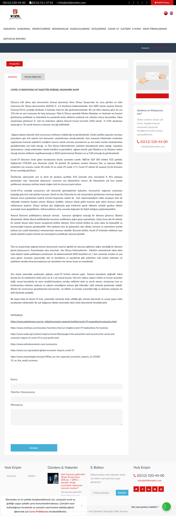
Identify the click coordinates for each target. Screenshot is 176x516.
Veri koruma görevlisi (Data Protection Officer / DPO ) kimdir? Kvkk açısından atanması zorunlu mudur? (73, 481)
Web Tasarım (121, 511)
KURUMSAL (23, 28)
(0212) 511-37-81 (41, 2)
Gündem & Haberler (63, 467)
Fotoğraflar (14, 64)
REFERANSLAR (60, 28)
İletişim (31, 475)
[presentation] (37, 435)
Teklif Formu (162, 2)
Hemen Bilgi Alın (33, 76)
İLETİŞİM (126, 28)
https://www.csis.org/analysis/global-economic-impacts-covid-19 (42, 350)
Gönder (34, 447)
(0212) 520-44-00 (14, 2)
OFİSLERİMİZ (98, 28)
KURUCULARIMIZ (80, 28)
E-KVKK (136, 28)
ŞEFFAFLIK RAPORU (14, 38)
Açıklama (12, 76)
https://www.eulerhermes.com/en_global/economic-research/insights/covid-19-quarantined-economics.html (64, 321)
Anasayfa (145, 48)
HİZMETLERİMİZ (41, 28)
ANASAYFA (9, 28)
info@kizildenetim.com (71, 2)
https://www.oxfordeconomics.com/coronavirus (34, 344)
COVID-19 (113, 28)
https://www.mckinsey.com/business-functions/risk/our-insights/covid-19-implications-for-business (59, 327)
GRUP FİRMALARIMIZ (155, 28)
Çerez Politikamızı (38, 511)
